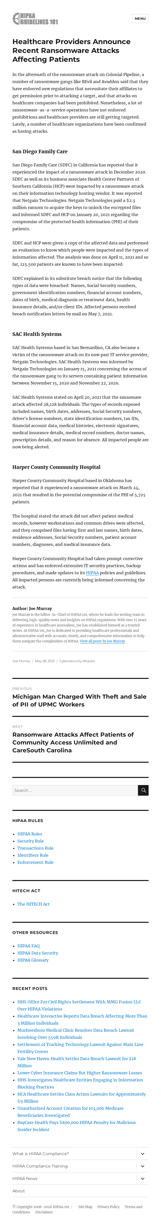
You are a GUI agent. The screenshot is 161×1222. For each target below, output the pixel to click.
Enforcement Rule (35, 862)
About (18, 1191)
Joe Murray (21, 661)
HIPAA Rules (29, 833)
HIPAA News (24, 1178)
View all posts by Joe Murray (102, 641)
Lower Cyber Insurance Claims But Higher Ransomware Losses (79, 1072)
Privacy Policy (109, 1207)
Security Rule (30, 841)
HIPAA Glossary (33, 960)
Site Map (85, 1207)
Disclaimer (44, 1212)
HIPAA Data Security (37, 953)
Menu (140, 18)
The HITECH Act (33, 904)
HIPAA (92, 572)
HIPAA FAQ (28, 945)
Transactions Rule (35, 848)
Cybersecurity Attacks (77, 661)
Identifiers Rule (33, 855)
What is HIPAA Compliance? (40, 1153)
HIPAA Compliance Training (40, 1166)
